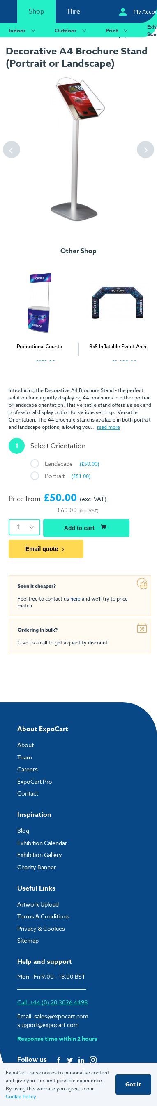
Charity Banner (36, 867)
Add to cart (86, 526)
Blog (23, 830)
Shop (36, 11)
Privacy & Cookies (41, 928)
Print (118, 30)
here (75, 598)
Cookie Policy (21, 1096)
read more (108, 427)
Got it (133, 1084)
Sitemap (28, 940)
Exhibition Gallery (39, 855)
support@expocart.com (48, 1025)
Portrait (67, 476)
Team (24, 757)
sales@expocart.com (61, 1016)
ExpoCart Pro (34, 781)
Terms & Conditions (43, 916)
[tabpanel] (39, 312)
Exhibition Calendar (42, 843)
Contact (27, 793)
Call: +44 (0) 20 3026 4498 (52, 1002)
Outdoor (71, 30)
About (25, 745)
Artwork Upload (38, 904)
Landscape (72, 463)
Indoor (23, 30)
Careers (27, 769)
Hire (73, 11)
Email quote (46, 549)
